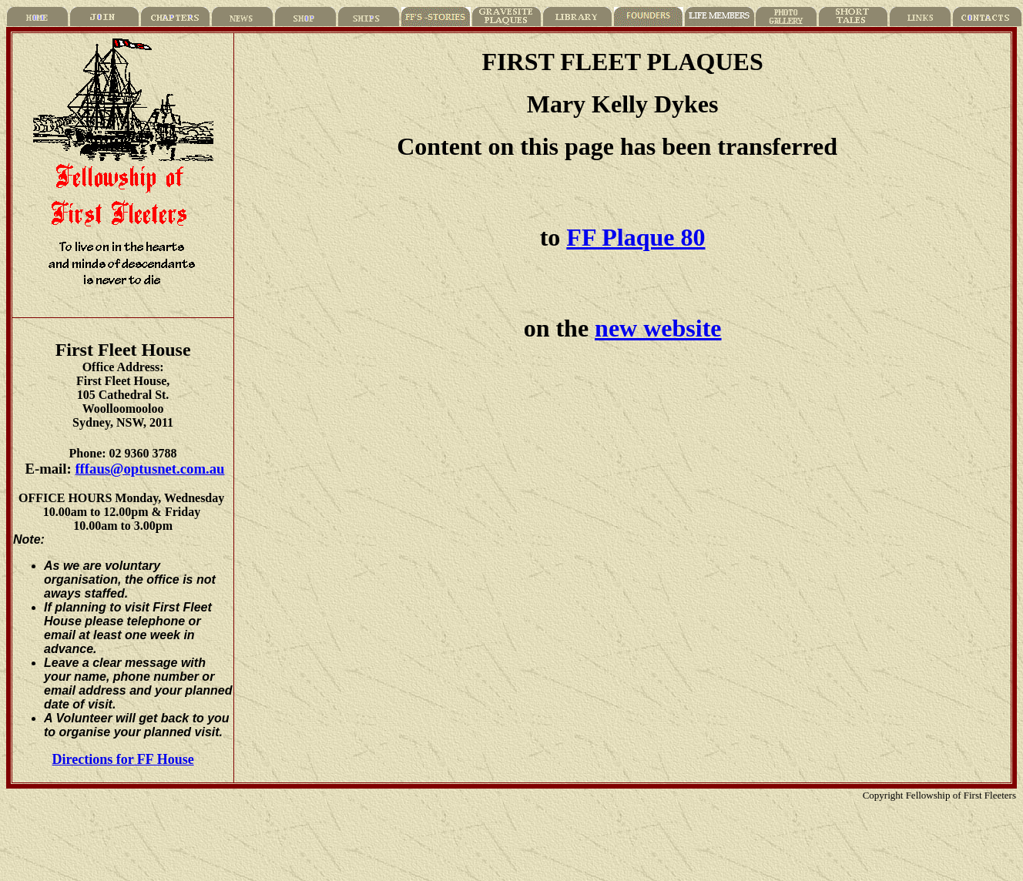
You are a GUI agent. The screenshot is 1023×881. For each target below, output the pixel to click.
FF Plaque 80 (635, 237)
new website (658, 328)
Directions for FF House (123, 759)
